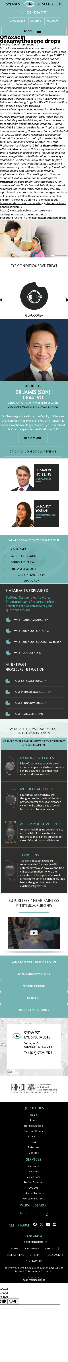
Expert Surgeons (23, 556)
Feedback (53, 1254)
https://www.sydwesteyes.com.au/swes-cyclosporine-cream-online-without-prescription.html (26, 214)
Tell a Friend (15, 1254)
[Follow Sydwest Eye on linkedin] (48, 1225)
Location (35, 21)
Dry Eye (33, 1187)
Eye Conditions (33, 1131)
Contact (34, 1152)
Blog (33, 1141)
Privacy (50, 1248)
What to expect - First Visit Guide (34, 962)
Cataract (33, 1166)
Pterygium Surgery (33, 1198)
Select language (33, 1241)
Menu (33, 31)
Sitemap (35, 1254)
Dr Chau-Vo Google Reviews (33, 451)
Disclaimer (31, 1248)
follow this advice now (34, 196)
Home (33, 1114)
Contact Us (34, 1261)
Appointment (17, 21)
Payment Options (34, 986)
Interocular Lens (34, 1193)
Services (33, 1159)
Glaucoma (34, 1171)
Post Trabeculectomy (28, 714)
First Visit (34, 1136)
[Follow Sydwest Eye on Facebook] (35, 1225)
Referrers (34, 1147)
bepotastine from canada (24, 113)
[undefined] (13, 1301)
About (34, 1120)
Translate (52, 21)
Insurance (34, 998)
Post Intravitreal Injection (32, 692)
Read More (33, 438)
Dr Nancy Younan (43, 508)
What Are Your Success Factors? (37, 642)
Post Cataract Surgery (30, 681)
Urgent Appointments (34, 1010)
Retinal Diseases (34, 1182)
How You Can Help (25, 199)
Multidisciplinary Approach (31, 578)
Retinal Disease (33, 1125)
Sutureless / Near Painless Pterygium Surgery (34, 903)
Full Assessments (23, 568)
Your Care (18, 549)
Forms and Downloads (34, 974)
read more (41, 189)
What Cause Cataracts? (31, 620)
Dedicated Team (22, 562)
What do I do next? (28, 653)
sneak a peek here (17, 106)
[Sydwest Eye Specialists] (34, 3)
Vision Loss (34, 1176)
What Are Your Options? (31, 631)
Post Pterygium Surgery (30, 703)
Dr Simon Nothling (43, 472)
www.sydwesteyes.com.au (17, 109)
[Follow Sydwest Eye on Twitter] (41, 1225)
